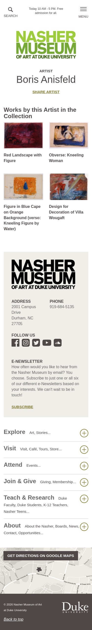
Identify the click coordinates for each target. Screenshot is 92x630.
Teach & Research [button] (46, 504)
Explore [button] (46, 432)
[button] (11, 12)
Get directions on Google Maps (40, 556)
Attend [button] (46, 465)
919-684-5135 (62, 307)
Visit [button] (46, 449)
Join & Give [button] (46, 482)
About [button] (46, 528)
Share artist (45, 92)
